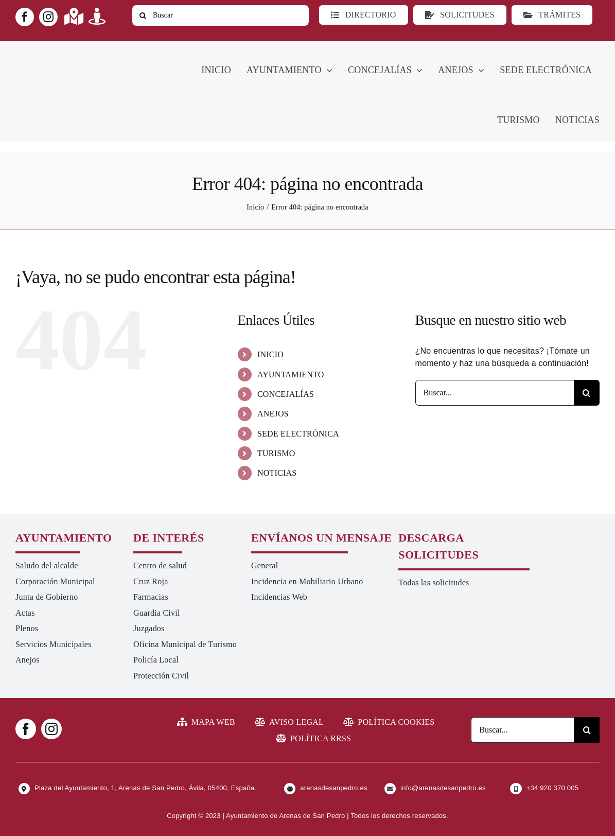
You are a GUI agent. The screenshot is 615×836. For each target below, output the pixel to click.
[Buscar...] (494, 393)
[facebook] (24, 17)
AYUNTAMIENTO (290, 374)
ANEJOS (273, 413)
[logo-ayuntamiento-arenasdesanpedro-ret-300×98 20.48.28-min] (80, 50)
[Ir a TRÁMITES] (552, 15)
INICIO (270, 354)
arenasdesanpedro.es (333, 788)
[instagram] (48, 17)
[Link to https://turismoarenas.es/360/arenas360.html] (97, 16)
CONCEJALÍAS (285, 394)
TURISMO (276, 453)
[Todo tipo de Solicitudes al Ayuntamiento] (459, 15)
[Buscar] (220, 15)
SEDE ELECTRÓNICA (298, 433)
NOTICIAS (277, 472)
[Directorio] (363, 15)
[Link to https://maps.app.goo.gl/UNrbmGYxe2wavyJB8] (73, 16)
